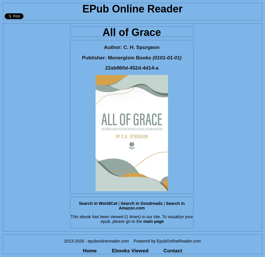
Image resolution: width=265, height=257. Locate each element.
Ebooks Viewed (130, 251)
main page (153, 221)
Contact (173, 251)
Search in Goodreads (142, 203)
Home (90, 251)
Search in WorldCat (98, 203)
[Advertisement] (35, 110)
